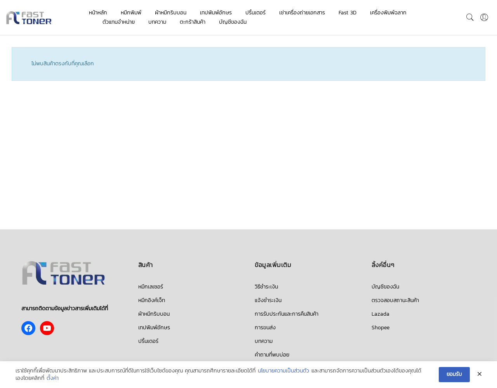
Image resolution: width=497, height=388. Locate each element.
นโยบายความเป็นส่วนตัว (283, 371)
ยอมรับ (454, 374)
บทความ (157, 22)
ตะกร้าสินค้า (192, 22)
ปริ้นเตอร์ (255, 13)
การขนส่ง (265, 327)
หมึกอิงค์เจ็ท (151, 300)
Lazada (380, 314)
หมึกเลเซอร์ (150, 287)
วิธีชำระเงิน (266, 287)
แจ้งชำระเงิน (268, 300)
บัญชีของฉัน (233, 22)
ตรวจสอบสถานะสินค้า (395, 300)
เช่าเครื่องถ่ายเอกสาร (302, 13)
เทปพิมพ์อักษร (216, 13)
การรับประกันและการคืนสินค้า (286, 314)
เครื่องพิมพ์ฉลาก (388, 13)
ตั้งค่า (53, 379)
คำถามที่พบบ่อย (272, 355)
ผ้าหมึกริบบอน (170, 13)
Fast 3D (347, 13)
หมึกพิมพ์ (131, 13)
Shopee (380, 327)
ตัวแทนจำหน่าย (119, 22)
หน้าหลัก (98, 13)
